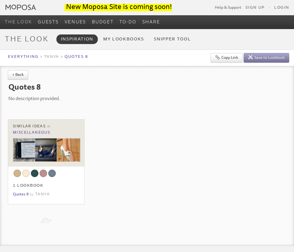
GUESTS (48, 22)
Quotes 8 (76, 57)
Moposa (21, 7)
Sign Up (255, 8)
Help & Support (228, 8)
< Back (18, 75)
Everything (23, 57)
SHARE (151, 22)
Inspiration (77, 39)
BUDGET (103, 22)
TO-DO (127, 22)
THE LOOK (18, 22)
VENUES (75, 22)
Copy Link (226, 57)
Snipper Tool (172, 39)
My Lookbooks (123, 39)
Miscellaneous (31, 133)
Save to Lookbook (266, 57)
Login (281, 8)
